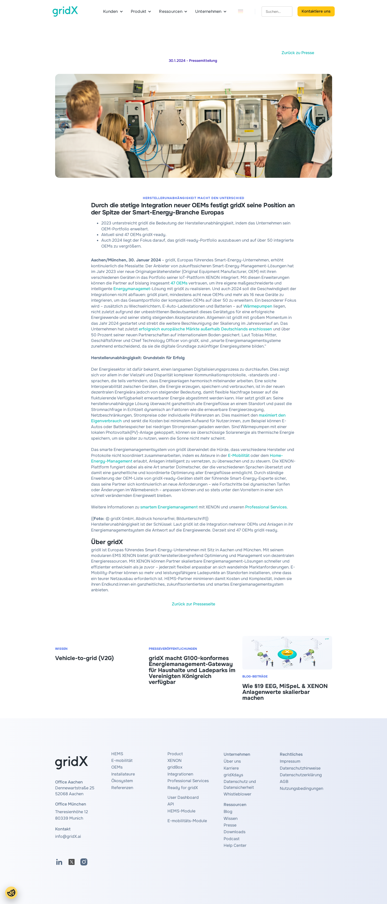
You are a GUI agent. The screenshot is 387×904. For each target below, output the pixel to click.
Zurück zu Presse (298, 52)
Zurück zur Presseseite (193, 604)
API (170, 804)
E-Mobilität (239, 455)
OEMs (117, 767)
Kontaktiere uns (316, 11)
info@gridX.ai (68, 836)
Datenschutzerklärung (301, 775)
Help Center (235, 845)
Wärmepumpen (257, 306)
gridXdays (233, 775)
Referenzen (122, 787)
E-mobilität (122, 760)
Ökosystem (122, 780)
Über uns (232, 761)
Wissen (230, 818)
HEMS (117, 753)
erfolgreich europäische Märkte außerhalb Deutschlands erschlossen (205, 329)
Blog (228, 811)
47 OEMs (179, 283)
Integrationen (180, 774)
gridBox (174, 767)
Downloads (234, 831)
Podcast (232, 838)
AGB (284, 781)
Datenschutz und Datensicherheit (240, 784)
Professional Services (266, 507)
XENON (174, 760)
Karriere (231, 768)
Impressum (290, 761)
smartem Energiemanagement (169, 507)
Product (175, 753)
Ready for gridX (182, 787)
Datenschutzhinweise (300, 768)
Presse (230, 825)
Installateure (123, 774)
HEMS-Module (181, 811)
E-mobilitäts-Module (187, 820)
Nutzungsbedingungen (301, 788)
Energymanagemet (131, 288)
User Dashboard (183, 797)
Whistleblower (237, 794)
